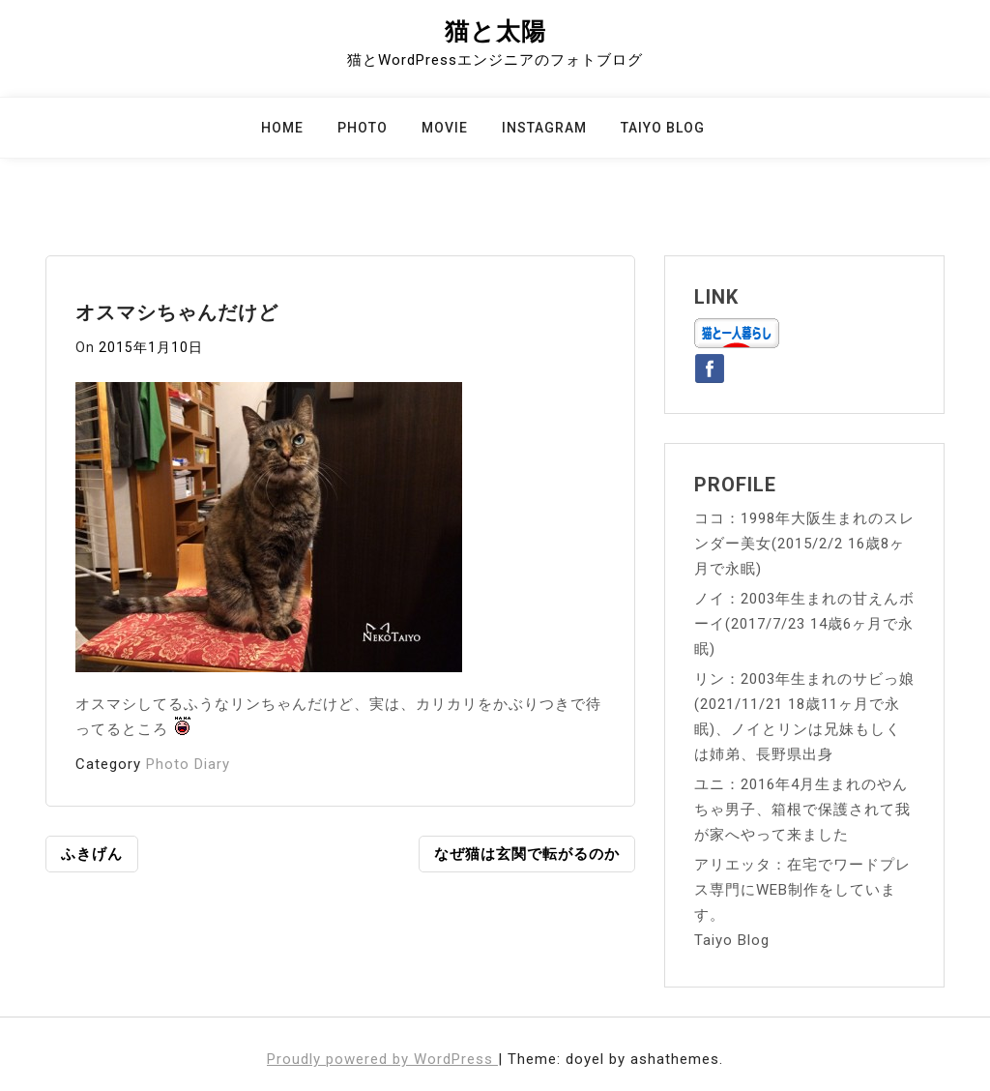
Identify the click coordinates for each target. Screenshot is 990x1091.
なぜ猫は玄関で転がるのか (527, 854)
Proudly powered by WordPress (382, 1059)
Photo (362, 127)
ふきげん (92, 854)
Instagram (544, 127)
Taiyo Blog (663, 127)
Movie (445, 127)
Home (282, 127)
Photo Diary (188, 764)
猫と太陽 (495, 31)
